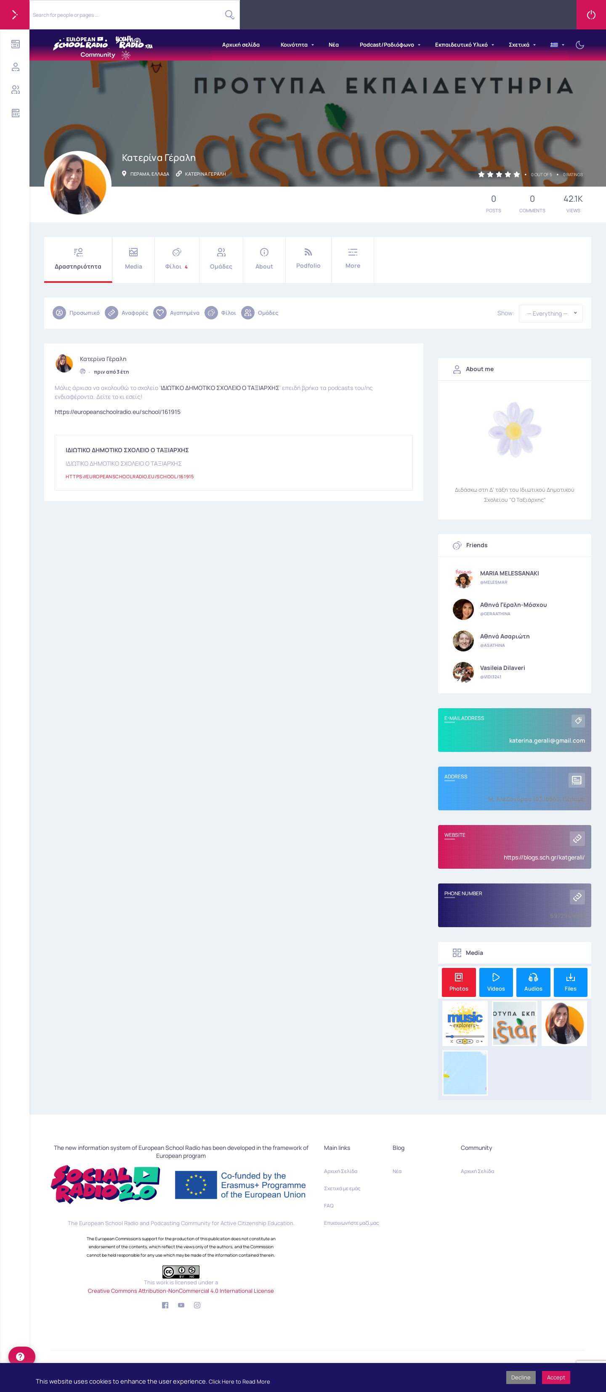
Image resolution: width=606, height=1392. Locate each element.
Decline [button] (521, 1377)
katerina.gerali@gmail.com (547, 740)
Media (133, 259)
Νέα (334, 44)
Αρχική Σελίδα (340, 1171)
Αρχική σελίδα (241, 44)
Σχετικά (519, 44)
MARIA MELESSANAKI (509, 573)
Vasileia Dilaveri (502, 667)
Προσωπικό (76, 312)
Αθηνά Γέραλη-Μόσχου (513, 604)
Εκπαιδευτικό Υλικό (461, 44)
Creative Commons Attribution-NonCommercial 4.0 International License (181, 1290)
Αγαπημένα (176, 312)
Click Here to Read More (239, 1381)
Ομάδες (221, 259)
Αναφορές (126, 312)
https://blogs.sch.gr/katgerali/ (544, 857)
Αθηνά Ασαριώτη (505, 636)
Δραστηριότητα (78, 259)
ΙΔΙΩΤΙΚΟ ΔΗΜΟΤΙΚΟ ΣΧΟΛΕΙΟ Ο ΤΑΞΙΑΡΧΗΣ (220, 386)
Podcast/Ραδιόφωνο (387, 44)
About (264, 259)
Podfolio (308, 258)
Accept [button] (556, 1377)
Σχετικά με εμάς (342, 1188)
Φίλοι (177, 259)
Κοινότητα (294, 44)
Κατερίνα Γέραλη (103, 357)
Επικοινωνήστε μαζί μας (351, 1222)
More (352, 258)
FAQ (329, 1205)
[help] (21, 1357)
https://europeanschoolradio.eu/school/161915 (118, 410)
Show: (505, 313)
